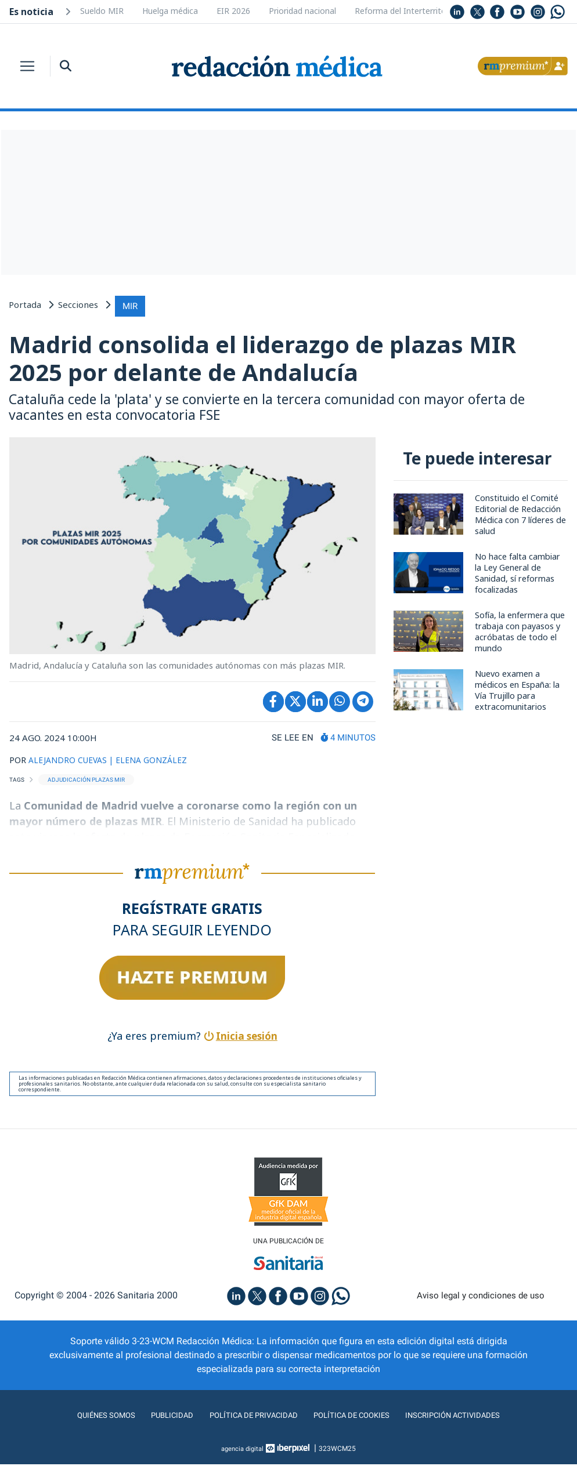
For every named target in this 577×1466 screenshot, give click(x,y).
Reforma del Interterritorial (406, 10)
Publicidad (155, 1417)
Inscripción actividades (474, 1417)
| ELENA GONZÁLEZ (156, 760)
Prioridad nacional (302, 10)
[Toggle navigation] (27, 66)
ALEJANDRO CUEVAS (70, 760)
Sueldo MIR (102, 10)
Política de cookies (358, 1417)
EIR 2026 (233, 10)
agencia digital (242, 1450)
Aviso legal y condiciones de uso (480, 1297)
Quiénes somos (82, 1417)
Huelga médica (170, 10)
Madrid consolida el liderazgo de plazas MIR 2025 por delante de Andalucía (275, 357)
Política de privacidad (246, 1417)
